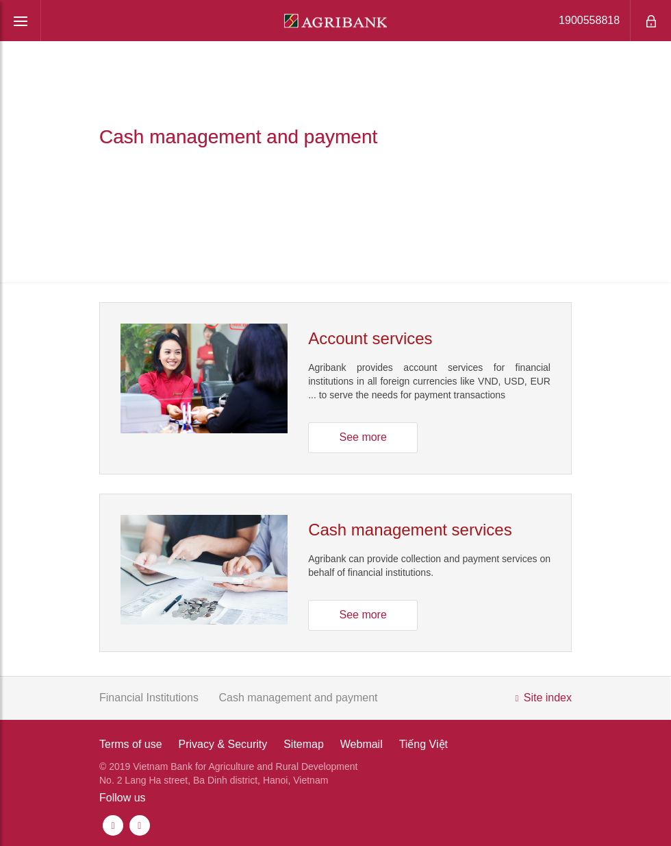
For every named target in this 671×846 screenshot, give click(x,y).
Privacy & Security (222, 744)
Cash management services (409, 529)
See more (362, 437)
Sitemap (303, 744)
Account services (370, 338)
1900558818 (579, 20)
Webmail (361, 744)
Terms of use (130, 744)
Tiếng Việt (423, 744)
